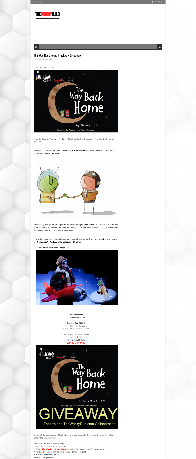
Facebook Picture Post (85, 449)
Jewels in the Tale (58, 139)
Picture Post (50, 446)
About (39, 2)
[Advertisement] (116, 24)
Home (35, 2)
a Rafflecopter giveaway (44, 457)
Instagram (51, 452)
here (83, 340)
